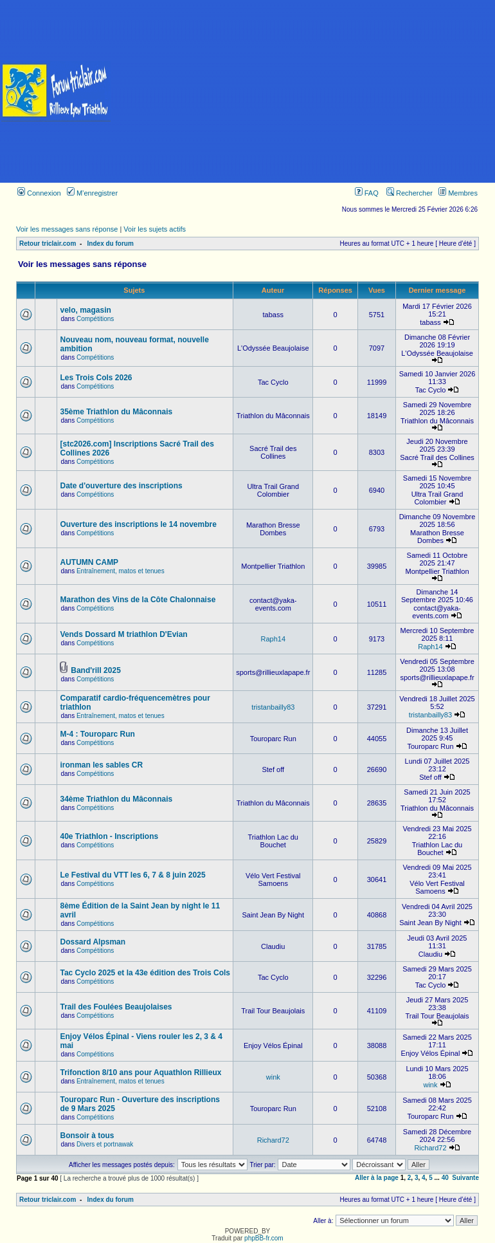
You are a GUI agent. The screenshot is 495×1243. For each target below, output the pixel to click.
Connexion (39, 193)
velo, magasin (85, 310)
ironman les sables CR (101, 764)
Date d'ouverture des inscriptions (121, 485)
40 (445, 1177)
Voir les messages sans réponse (67, 229)
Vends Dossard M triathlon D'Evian (123, 634)
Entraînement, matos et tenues (120, 571)
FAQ (367, 193)
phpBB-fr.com (264, 1238)
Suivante (465, 1177)
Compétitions (95, 318)
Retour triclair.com (47, 243)
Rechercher (409, 193)
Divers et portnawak (104, 1144)
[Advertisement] (303, 91)
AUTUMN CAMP (89, 562)
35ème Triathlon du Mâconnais (116, 411)
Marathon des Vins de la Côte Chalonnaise (137, 599)
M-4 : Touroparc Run (97, 734)
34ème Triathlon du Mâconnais (116, 799)
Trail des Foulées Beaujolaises (116, 1006)
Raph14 (272, 639)
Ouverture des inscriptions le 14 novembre (138, 524)
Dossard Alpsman (92, 941)
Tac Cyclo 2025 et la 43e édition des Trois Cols (145, 972)
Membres (458, 193)
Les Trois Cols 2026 (96, 377)
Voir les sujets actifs (154, 229)
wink (273, 1077)
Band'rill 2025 (96, 670)
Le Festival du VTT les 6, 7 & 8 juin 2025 (132, 874)
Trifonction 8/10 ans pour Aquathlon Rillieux (140, 1072)
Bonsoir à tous (87, 1135)
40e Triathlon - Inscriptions (109, 836)
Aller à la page (377, 1177)
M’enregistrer (92, 193)
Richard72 (273, 1140)
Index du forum (110, 243)
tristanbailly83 (272, 707)
